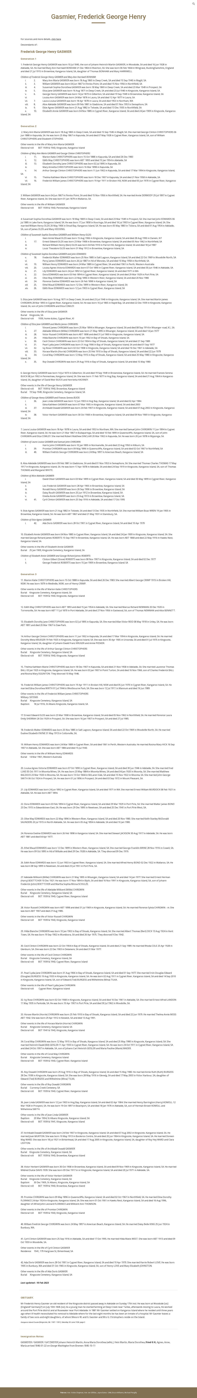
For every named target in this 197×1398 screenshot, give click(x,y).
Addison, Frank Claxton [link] (20, 51)
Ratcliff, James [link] (15, 666)
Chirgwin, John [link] (15, 293)
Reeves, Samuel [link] (16, 672)
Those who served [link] (14, 1000)
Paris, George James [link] (18, 643)
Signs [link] (8, 980)
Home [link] (8, 28)
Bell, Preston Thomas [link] (19, 179)
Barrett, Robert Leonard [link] (16, 125)
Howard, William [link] (16, 449)
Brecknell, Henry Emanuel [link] (16, 198)
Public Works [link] (12, 952)
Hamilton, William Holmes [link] (17, 433)
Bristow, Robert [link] (16, 205)
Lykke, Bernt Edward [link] (18, 576)
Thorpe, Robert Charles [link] (16, 776)
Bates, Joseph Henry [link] (18, 158)
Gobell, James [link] (15, 414)
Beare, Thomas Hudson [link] (16, 166)
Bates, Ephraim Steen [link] (19, 147)
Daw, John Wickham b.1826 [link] (18, 346)
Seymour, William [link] (17, 703)
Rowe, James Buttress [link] (19, 677)
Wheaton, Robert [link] (17, 823)
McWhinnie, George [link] (18, 598)
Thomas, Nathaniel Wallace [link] (18, 767)
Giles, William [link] (15, 408)
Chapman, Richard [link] (17, 272)
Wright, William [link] (16, 858)
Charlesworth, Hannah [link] (19, 278)
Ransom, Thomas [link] (17, 660)
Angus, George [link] (16, 71)
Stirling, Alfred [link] (15, 737)
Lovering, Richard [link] (17, 559)
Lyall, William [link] (14, 570)
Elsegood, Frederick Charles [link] (18, 375)
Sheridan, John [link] (15, 714)
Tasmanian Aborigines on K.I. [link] (18, 993)
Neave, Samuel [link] (15, 615)
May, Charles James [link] (18, 581)
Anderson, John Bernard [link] (16, 64)
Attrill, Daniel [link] (14, 77)
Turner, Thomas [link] (16, 800)
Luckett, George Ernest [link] (20, 564)
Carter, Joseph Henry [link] (19, 267)
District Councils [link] (13, 875)
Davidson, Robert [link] (17, 321)
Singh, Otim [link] (14, 720)
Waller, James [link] (15, 812)
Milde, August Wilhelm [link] (19, 604)
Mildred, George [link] (16, 609)
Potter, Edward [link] (15, 649)
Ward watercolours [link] (15, 1023)
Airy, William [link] (14, 57)
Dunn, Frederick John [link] (19, 367)
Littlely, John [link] (14, 544)
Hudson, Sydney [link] (16, 455)
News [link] (8, 935)
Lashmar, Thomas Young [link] (17, 520)
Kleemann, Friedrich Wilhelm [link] (18, 494)
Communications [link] (14, 864)
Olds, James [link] (14, 632)
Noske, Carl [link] (14, 626)
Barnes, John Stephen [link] (19, 103)
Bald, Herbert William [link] (19, 97)
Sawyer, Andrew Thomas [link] (16, 690)
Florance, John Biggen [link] (19, 388)
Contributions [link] (12, 869)
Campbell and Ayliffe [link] (18, 256)
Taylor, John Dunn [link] (17, 760)
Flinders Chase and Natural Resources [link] (15, 888)
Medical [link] (9, 929)
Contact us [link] (10, 34)
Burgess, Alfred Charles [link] (20, 244)
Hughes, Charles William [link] (16, 462)
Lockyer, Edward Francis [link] (16, 552)
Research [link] (10, 963)
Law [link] (7, 918)
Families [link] (9, 40)
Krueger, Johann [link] (16, 507)
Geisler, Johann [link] (16, 403)
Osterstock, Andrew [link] (18, 638)
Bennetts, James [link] (16, 184)
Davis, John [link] (14, 332)
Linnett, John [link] (14, 538)
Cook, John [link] (13, 315)
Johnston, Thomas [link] (17, 475)
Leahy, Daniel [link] (15, 527)
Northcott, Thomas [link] (18, 621)
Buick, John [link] (14, 233)
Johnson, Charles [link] (17, 469)
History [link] (9, 901)
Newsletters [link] (11, 940)
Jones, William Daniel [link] (19, 481)
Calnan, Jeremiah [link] (17, 250)
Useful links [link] (11, 1017)
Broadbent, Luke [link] (16, 210)
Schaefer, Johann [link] (17, 697)
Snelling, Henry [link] (16, 731)
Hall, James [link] (13, 425)
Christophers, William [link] (19, 299)
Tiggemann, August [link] (18, 783)
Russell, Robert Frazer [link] (19, 683)
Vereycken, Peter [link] (17, 806)
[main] (116, 22)
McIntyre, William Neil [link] (19, 592)
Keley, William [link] (15, 486)
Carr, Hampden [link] (16, 261)
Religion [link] (9, 957)
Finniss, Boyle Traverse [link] (20, 382)
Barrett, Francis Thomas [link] (16, 111)
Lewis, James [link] (14, 533)
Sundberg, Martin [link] (17, 748)
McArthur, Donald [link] (17, 587)
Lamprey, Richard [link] (17, 512)
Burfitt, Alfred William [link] (19, 239)
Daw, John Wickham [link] (18, 338)
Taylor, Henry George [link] (19, 754)
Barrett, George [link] (16, 118)
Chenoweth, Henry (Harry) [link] (17, 286)
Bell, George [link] (14, 173)
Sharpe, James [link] (15, 709)
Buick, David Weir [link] (17, 222)
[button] (193, 4)
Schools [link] (9, 969)
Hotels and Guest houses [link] (18, 912)
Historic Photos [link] (13, 907)
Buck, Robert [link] (14, 216)
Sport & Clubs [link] (12, 986)
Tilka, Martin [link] (14, 789)
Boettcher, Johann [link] (17, 190)
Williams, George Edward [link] (16, 842)
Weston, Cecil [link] (15, 817)
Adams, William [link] (16, 45)
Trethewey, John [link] (16, 795)
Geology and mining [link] (15, 895)
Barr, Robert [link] (14, 132)
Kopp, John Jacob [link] (17, 501)
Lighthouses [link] (11, 924)
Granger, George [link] (17, 420)
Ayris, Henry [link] (14, 92)
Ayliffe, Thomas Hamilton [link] (16, 85)
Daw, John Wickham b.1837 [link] (18, 355)
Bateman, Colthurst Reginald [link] (18, 140)
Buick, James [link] (14, 227)
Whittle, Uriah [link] (15, 829)
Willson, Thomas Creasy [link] (16, 851)
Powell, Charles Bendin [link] (20, 655)
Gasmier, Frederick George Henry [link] (17, 395)
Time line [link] (10, 1006)
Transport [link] (10, 1012)
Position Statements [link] (15, 946)
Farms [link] (8, 881)
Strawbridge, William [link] (18, 743)
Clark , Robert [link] (15, 310)
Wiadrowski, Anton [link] (17, 834)
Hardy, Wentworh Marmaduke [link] (17, 442)
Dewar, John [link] (14, 362)
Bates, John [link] (14, 153)
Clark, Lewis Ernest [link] (18, 304)
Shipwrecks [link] (11, 974)
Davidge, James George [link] (20, 327)
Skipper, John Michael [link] (19, 726)
